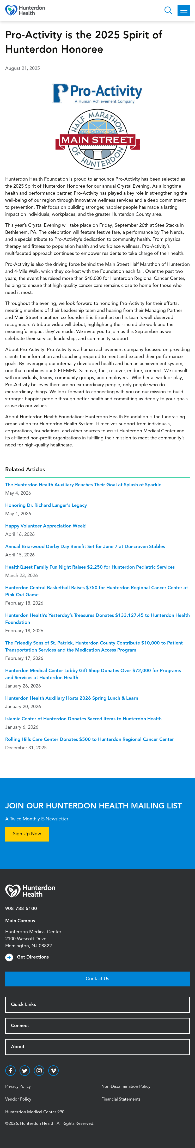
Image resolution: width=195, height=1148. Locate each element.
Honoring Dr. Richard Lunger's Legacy (46, 505)
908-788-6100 (21, 908)
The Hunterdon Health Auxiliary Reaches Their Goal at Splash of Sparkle (83, 485)
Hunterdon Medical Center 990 (34, 1112)
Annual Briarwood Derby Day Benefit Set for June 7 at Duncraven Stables (85, 546)
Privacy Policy (18, 1087)
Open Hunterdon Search (168, 10)
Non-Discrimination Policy (125, 1087)
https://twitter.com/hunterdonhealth (25, 1070)
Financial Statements (121, 1099)
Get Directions (33, 957)
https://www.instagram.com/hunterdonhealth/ (39, 1070)
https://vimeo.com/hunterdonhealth (53, 1070)
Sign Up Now (27, 834)
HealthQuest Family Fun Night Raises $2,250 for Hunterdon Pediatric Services (90, 567)
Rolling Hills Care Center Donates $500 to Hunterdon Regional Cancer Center (89, 739)
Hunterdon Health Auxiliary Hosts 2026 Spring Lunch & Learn (71, 698)
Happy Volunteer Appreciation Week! (46, 526)
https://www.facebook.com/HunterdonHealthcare (10, 1070)
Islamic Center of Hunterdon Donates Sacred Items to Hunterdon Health (83, 719)
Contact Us (97, 979)
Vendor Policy (18, 1099)
